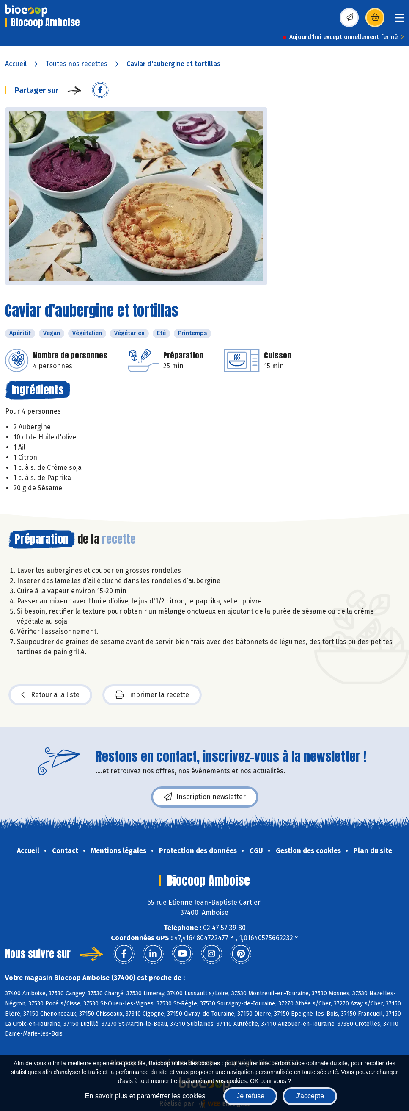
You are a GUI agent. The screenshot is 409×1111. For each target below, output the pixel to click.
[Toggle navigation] (399, 20)
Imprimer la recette (152, 695)
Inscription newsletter (205, 797)
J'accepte (310, 1096)
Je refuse (250, 1096)
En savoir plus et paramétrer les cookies (145, 1096)
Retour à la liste (50, 695)
